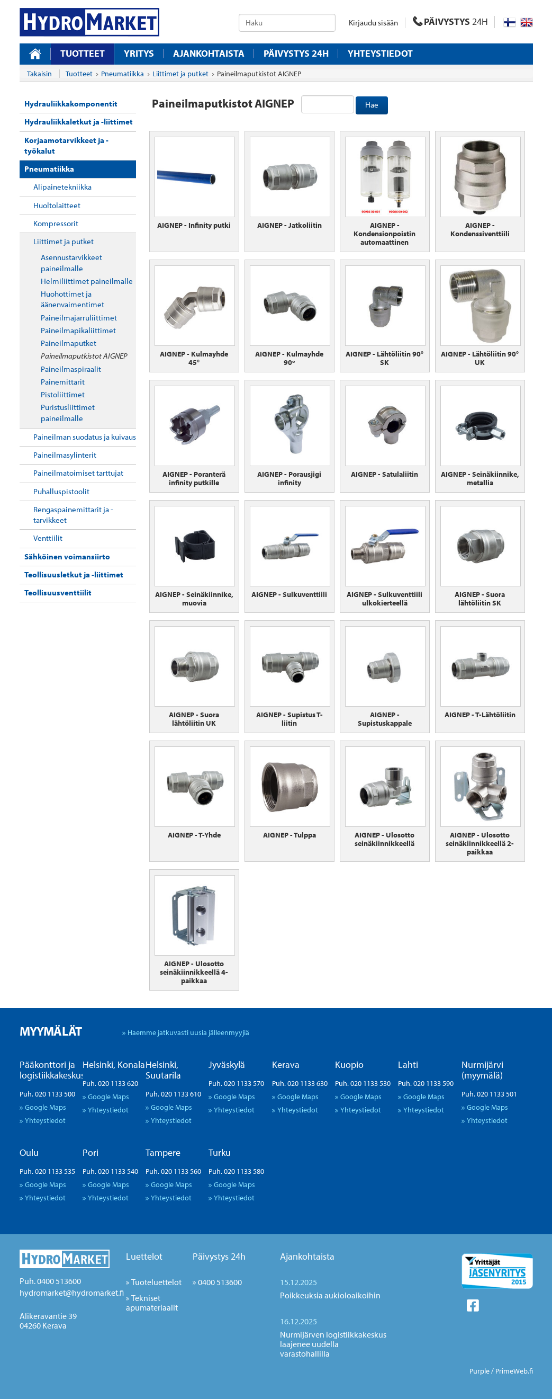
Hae (371, 105)
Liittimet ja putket (63, 241)
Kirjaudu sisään (373, 22)
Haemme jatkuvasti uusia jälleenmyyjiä (188, 1032)
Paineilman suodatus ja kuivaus (84, 437)
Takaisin (39, 73)
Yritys (139, 53)
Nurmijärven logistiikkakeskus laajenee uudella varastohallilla (333, 1344)
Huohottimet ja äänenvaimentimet (72, 299)
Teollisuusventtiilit (58, 592)
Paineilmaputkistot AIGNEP (84, 356)
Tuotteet (82, 53)
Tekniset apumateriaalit (152, 1303)
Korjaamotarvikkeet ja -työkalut (66, 145)
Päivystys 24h (219, 1256)
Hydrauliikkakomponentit (70, 104)
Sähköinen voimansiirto (67, 556)
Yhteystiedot (380, 53)
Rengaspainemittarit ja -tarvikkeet (73, 514)
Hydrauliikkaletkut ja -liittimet (78, 122)
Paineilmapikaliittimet (78, 330)
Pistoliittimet (63, 394)
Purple (479, 1371)
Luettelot (144, 1256)
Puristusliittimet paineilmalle (68, 412)
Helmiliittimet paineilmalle (87, 281)
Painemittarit (63, 382)
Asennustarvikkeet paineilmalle (71, 262)
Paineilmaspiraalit (71, 369)
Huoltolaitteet (56, 205)
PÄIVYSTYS (450, 21)
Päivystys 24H (296, 53)
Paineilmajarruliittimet (79, 318)
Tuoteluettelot (156, 1282)
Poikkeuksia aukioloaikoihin (330, 1295)
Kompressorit (55, 223)
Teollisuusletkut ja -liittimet (73, 574)
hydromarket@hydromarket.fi (72, 1292)
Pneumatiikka (49, 169)
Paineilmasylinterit (64, 455)
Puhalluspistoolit (61, 491)
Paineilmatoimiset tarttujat (78, 473)
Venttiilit (47, 538)
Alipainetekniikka (62, 187)
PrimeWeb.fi (514, 1371)
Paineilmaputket (68, 343)
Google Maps (45, 1107)
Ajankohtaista (209, 53)
